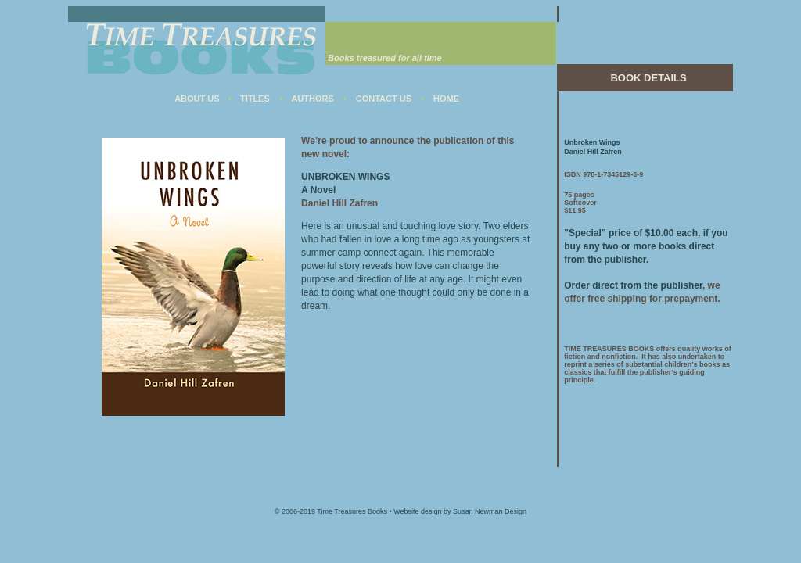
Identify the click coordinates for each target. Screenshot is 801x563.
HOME (446, 98)
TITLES (255, 98)
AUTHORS (312, 98)
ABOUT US (196, 98)
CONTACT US (383, 98)
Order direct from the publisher (633, 285)
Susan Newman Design (489, 511)
